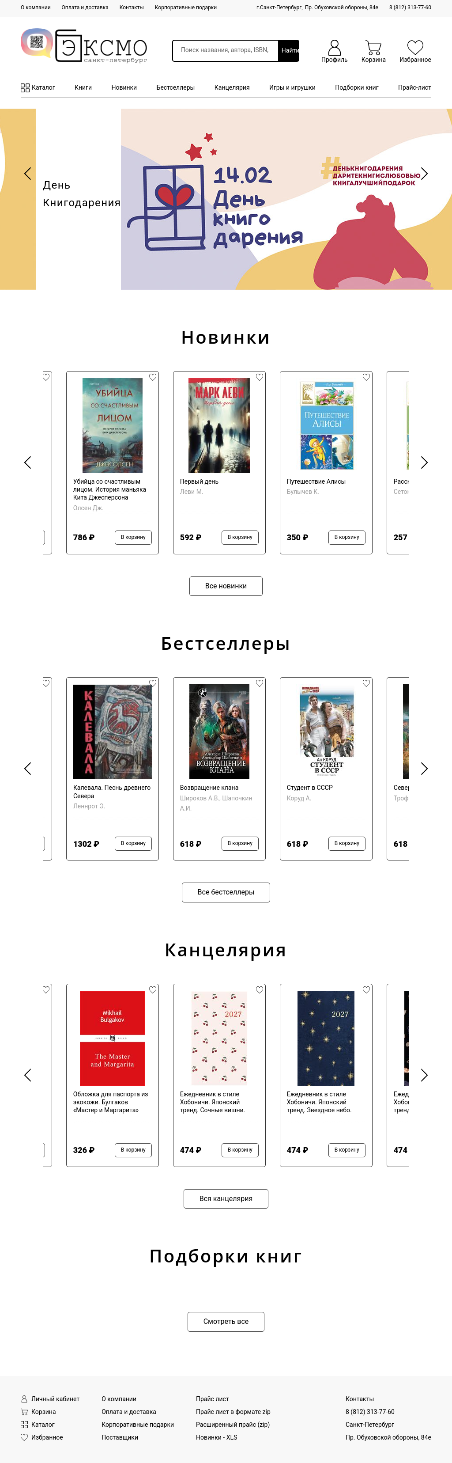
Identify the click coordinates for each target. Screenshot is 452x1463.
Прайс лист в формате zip (233, 1411)
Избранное (42, 1437)
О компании (36, 7)
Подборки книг (356, 87)
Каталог (38, 87)
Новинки (124, 87)
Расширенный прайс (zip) (233, 1424)
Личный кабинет (50, 1399)
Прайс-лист (414, 87)
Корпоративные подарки (186, 7)
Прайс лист (212, 1398)
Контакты (132, 7)
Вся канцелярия (226, 1198)
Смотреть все (226, 1321)
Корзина (38, 1412)
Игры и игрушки (292, 87)
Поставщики (120, 1437)
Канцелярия (232, 87)
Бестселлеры (176, 87)
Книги (83, 87)
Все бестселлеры (226, 892)
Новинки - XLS (216, 1437)
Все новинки (226, 586)
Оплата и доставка (85, 7)
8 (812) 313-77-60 (410, 7)
